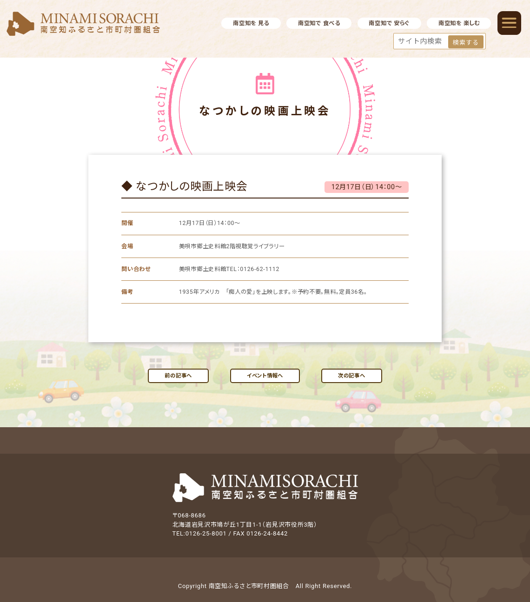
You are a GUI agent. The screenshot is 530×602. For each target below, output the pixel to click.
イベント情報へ (265, 375)
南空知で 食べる (319, 23)
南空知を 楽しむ (459, 23)
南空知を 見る (251, 23)
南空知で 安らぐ (389, 23)
